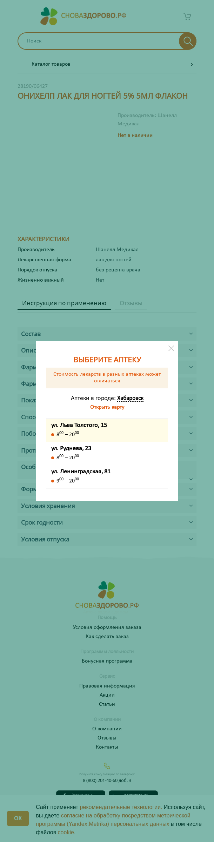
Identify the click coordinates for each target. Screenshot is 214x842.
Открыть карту (107, 407)
